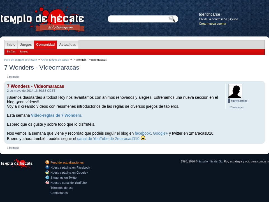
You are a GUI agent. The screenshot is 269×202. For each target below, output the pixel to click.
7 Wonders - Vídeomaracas (35, 86)
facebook (143, 133)
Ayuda (233, 19)
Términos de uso (61, 187)
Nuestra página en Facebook (70, 167)
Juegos (26, 45)
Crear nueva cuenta (212, 23)
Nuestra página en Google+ (69, 172)
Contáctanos (59, 192)
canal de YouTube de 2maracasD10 (108, 138)
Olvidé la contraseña (213, 19)
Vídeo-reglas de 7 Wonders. (56, 115)
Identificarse (209, 14)
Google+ (160, 133)
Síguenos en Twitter (64, 177)
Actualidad (67, 45)
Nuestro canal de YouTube (68, 182)
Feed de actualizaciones (67, 162)
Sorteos (24, 51)
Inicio (11, 45)
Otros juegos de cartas (55, 59)
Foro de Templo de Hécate (20, 59)
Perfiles (11, 51)
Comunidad (45, 45)
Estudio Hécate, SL (210, 161)
